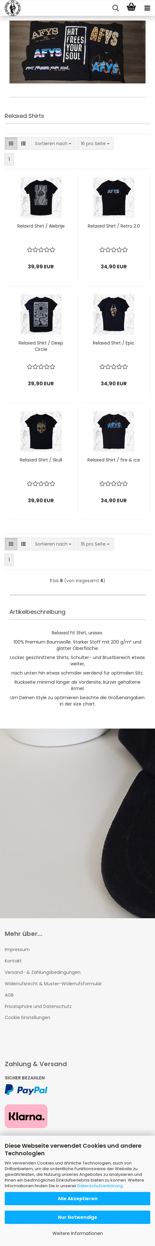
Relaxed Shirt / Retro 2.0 (114, 226)
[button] (11, 143)
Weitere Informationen (77, 1233)
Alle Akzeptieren (78, 1198)
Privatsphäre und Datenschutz (38, 1006)
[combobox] (53, 143)
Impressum (17, 949)
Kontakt (13, 961)
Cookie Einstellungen (27, 1017)
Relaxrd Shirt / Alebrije (41, 226)
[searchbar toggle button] (115, 8)
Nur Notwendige (77, 1217)
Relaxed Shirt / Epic (113, 343)
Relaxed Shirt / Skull (41, 460)
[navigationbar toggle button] (147, 8)
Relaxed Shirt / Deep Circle (41, 346)
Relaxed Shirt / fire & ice (113, 460)
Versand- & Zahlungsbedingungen (42, 972)
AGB (9, 995)
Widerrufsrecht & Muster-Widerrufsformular (53, 983)
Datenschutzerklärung (100, 1186)
